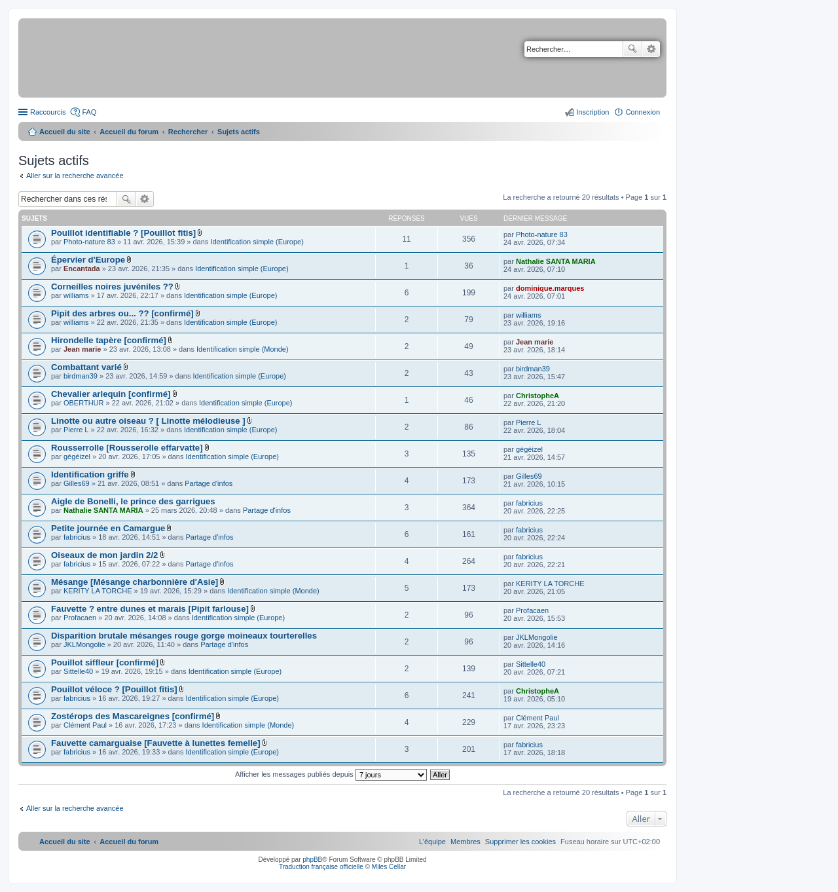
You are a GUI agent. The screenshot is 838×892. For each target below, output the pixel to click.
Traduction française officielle (321, 866)
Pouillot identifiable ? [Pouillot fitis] (123, 233)
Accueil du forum (129, 132)
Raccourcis (47, 112)
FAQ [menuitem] (89, 112)
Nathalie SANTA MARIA (556, 261)
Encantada (82, 268)
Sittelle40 (78, 671)
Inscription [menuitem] (592, 112)
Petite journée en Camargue (108, 528)
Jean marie (82, 349)
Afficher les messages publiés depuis (331, 774)
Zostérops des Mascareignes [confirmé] (132, 716)
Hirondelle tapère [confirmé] (108, 340)
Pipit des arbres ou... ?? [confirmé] (122, 313)
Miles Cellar (389, 866)
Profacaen (80, 618)
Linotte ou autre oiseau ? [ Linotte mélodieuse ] (148, 421)
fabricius (529, 503)
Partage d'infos (208, 483)
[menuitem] (520, 842)
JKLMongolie (84, 644)
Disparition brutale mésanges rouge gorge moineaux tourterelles (184, 636)
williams (76, 295)
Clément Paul (85, 725)
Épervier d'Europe (88, 260)
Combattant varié (86, 367)
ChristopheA (537, 396)
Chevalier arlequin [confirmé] (110, 394)
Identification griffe (90, 474)
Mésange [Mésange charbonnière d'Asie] (134, 582)
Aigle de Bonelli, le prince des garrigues (133, 501)
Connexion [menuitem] (642, 112)
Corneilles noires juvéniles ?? (112, 286)
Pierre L (76, 430)
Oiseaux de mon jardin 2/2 (104, 555)
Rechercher (632, 49)
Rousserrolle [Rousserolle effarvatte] (127, 448)
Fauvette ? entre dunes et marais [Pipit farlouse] (150, 609)
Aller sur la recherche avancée (75, 175)
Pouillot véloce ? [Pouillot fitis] (114, 689)
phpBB (312, 859)
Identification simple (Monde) (242, 349)
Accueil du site (64, 132)
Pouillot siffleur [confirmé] (104, 662)
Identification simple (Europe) (256, 242)
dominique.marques (550, 288)
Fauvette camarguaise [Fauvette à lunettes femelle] (156, 743)
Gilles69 (77, 483)
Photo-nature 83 (89, 242)
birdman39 (81, 376)
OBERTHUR (84, 403)
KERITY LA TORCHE (98, 591)
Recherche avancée (651, 49)
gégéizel (77, 456)
